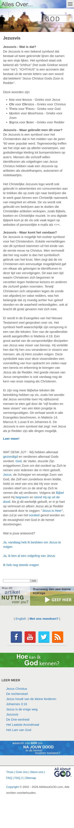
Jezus (7, 474)
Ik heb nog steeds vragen (21, 565)
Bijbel (60, 492)
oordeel (34, 515)
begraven (22, 497)
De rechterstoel (17, 694)
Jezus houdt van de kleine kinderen (31, 699)
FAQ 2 (18, 778)
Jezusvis (12, 714)
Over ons (22, 772)
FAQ (9, 778)
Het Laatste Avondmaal (22, 724)
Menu (70, 4)
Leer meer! (11, 438)
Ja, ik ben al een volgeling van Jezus (29, 555)
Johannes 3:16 (16, 704)
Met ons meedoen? (43, 618)
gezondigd (10, 456)
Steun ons (36, 772)
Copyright (12, 786)
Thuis (9, 772)
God (18, 461)
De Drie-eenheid (17, 719)
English (21, 618)
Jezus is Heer (52, 510)
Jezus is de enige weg (22, 709)
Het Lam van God (18, 730)
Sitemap (30, 778)
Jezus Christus (16, 688)
